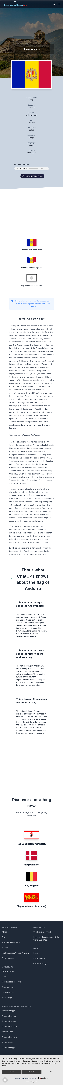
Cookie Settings (40, 963)
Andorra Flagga (8, 1047)
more (51, 1072)
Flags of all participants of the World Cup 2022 (46, 938)
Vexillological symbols (42, 932)
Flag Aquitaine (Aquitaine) (31, 906)
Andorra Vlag (7, 1042)
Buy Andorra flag (32, 176)
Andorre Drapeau (9, 1021)
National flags (9, 927)
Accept (31, 1072)
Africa (4, 932)
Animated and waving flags (31, 268)
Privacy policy (39, 958)
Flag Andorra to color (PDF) (31, 286)
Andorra (31, 107)
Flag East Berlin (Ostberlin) (32, 843)
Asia (3, 937)
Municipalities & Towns (11, 982)
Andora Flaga (7, 1032)
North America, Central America (15, 953)
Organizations (8, 987)
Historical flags (8, 992)
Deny (12, 1072)
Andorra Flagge (8, 1011)
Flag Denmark (31, 864)
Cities (4, 976)
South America (8, 958)
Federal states (8, 971)
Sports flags (7, 997)
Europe (5, 947)
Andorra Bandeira (9, 1037)
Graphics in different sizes (31, 250)
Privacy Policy (33, 1081)
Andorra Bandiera (9, 1026)
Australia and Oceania (11, 942)
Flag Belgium (31, 885)
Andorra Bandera (9, 1016)
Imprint (36, 953)
